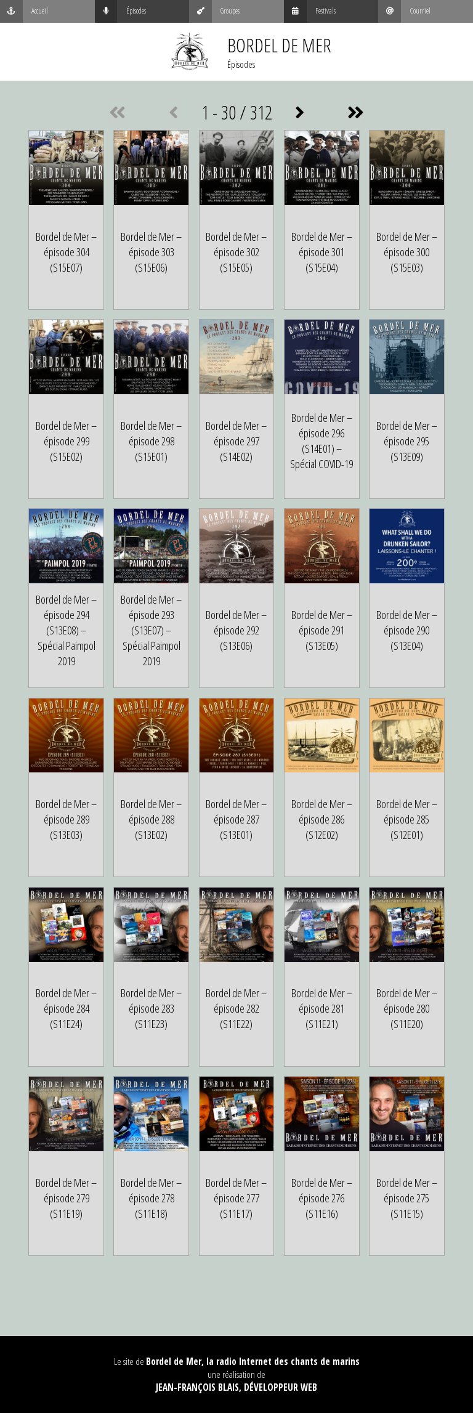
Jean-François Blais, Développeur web (236, 1387)
